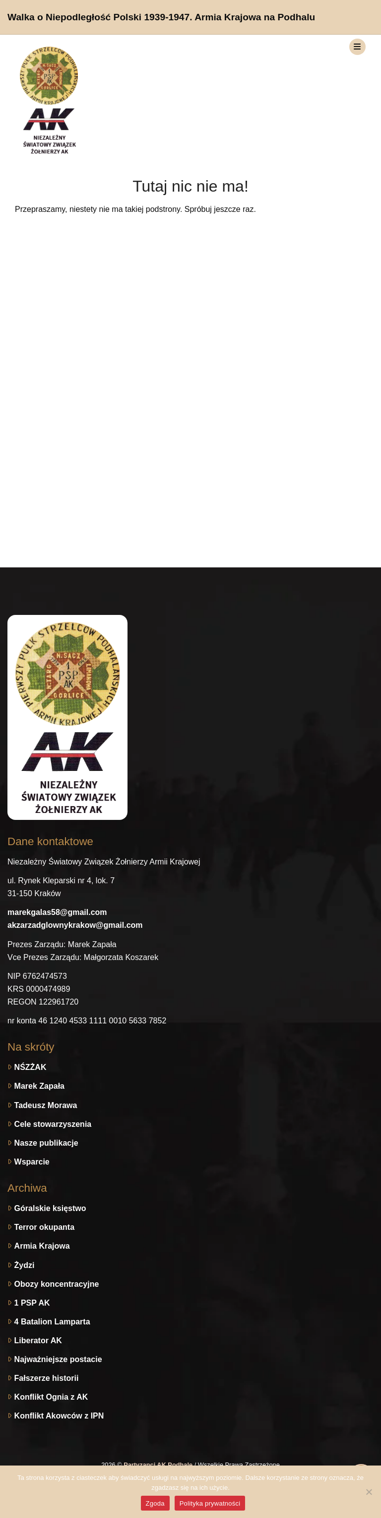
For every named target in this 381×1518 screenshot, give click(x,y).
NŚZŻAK (30, 1067)
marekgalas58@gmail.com (57, 912)
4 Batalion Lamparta (52, 1321)
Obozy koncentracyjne (56, 1284)
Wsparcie (32, 1162)
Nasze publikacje (46, 1143)
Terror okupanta (44, 1227)
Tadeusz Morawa (45, 1105)
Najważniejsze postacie (58, 1359)
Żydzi (24, 1265)
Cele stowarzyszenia (53, 1124)
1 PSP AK (32, 1303)
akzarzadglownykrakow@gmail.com (75, 925)
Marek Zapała (39, 1086)
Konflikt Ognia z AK (51, 1397)
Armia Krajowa (42, 1246)
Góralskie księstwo (50, 1208)
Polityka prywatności (210, 1503)
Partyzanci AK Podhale (159, 1464)
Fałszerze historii (46, 1378)
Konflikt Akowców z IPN (59, 1416)
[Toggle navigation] (357, 47)
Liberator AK (38, 1340)
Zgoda (155, 1503)
